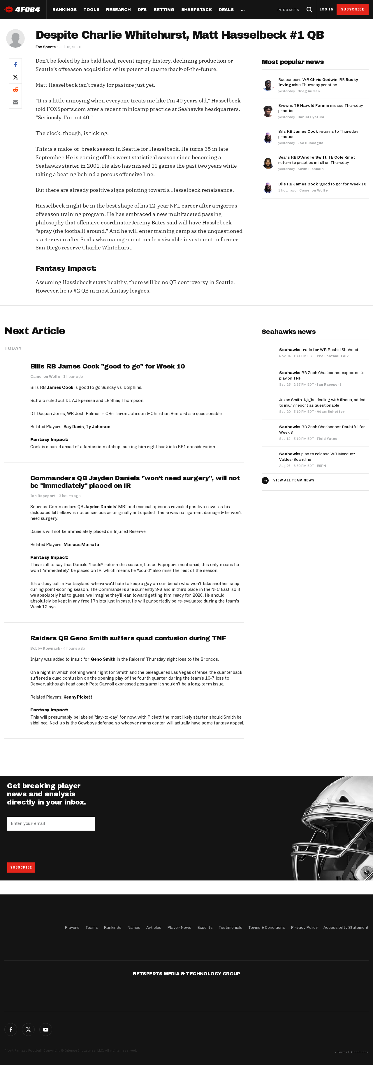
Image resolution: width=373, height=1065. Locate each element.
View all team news (294, 478)
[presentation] (51, 846)
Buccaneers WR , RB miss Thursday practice (318, 82)
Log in (327, 9)
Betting (164, 10)
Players (72, 927)
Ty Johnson (98, 426)
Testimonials (230, 927)
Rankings (64, 10)
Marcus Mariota (81, 544)
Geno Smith (103, 659)
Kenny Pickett (78, 697)
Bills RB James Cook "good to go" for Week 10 (107, 366)
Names (133, 927)
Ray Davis (74, 426)
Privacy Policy (304, 927)
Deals (226, 10)
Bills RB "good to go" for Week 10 (322, 184)
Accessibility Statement (346, 927)
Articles (153, 927)
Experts (205, 927)
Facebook (10, 1029)
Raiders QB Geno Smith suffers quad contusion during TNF (128, 638)
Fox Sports (46, 47)
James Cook (60, 387)
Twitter (28, 1029)
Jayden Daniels (100, 507)
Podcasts (288, 10)
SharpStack (196, 10)
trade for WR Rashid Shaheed (318, 349)
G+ (45, 1029)
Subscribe (353, 9)
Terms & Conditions (266, 927)
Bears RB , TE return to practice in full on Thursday (316, 160)
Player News (179, 927)
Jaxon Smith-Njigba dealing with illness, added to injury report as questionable (322, 401)
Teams (91, 927)
